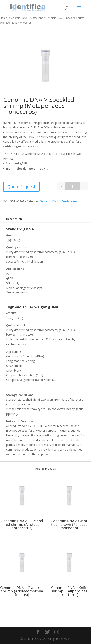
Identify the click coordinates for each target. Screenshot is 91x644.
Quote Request (21, 186)
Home (3, 18)
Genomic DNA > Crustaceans (26, 18)
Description (14, 219)
